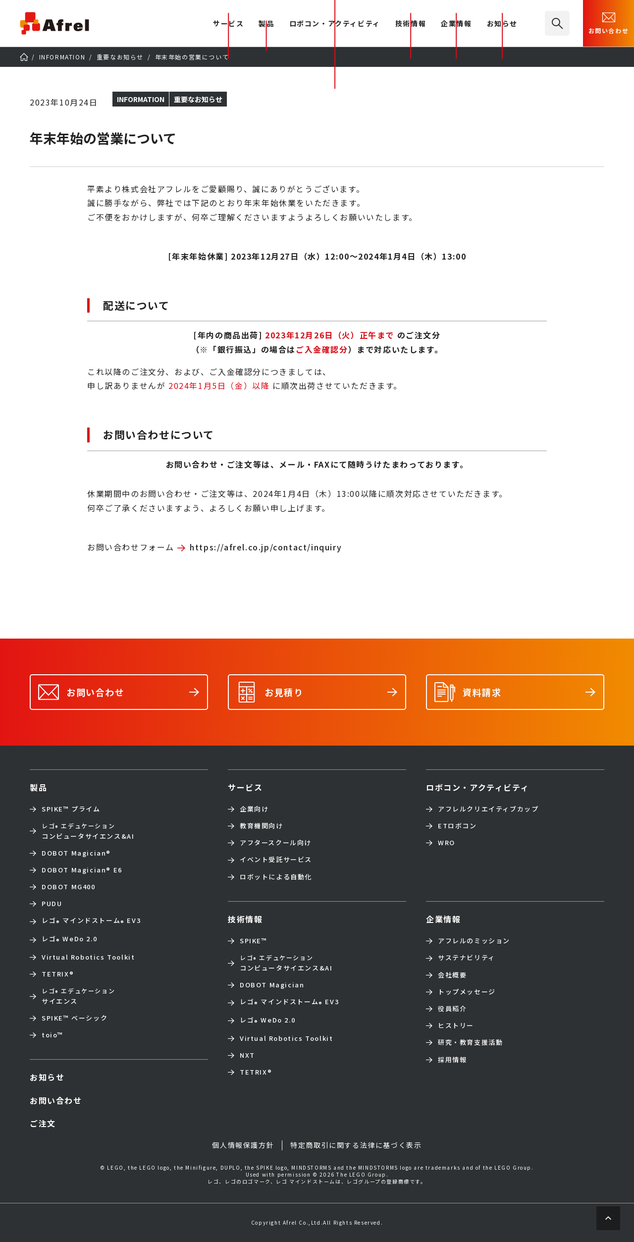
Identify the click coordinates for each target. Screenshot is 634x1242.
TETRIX (58, 974)
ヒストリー (456, 1025)
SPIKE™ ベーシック (74, 1018)
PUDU (52, 903)
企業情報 (456, 24)
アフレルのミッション (474, 940)
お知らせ (502, 24)
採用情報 (452, 1059)
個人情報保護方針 (243, 1145)
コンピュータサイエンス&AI (88, 830)
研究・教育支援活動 (470, 1042)
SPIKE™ (253, 940)
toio (52, 1034)
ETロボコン (457, 825)
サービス (245, 787)
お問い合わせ (608, 22)
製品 (266, 24)
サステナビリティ (466, 957)
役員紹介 (452, 1008)
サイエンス (78, 995)
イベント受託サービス (276, 859)
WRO (446, 842)
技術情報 (410, 24)
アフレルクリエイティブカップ (488, 809)
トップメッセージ (467, 991)
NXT (247, 1055)
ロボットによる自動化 (276, 876)
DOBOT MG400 (69, 886)
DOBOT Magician (76, 853)
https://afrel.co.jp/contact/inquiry (266, 546)
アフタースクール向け (276, 842)
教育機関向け (261, 825)
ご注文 (43, 1123)
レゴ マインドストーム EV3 (91, 921)
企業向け (254, 809)
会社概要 (452, 975)
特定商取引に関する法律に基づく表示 (356, 1145)
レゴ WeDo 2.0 (69, 939)
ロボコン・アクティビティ (334, 24)
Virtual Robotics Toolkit (88, 957)
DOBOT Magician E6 (82, 869)
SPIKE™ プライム (71, 809)
